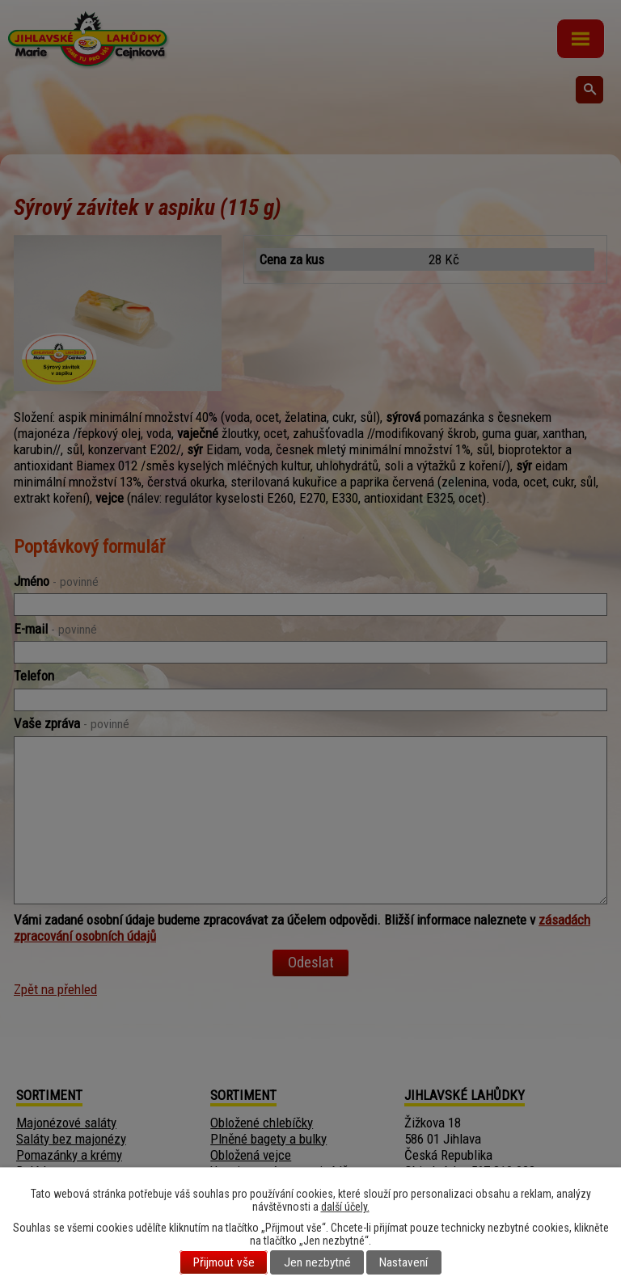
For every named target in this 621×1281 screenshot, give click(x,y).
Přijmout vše (224, 1262)
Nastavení (403, 1262)
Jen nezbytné (317, 1262)
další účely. (345, 1206)
